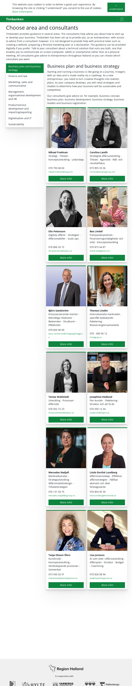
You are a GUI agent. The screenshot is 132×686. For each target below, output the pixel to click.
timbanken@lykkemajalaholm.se (62, 578)
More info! (66, 178)
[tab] (25, 68)
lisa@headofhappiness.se (101, 578)
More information (22, 11)
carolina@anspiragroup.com (102, 171)
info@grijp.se (96, 337)
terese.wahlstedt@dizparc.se (61, 412)
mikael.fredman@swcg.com (60, 171)
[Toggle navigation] (122, 19)
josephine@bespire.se (99, 412)
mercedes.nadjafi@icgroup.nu (61, 495)
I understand (116, 7)
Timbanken (15, 19)
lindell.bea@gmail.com (100, 251)
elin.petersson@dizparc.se (60, 251)
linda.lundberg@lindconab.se (103, 495)
